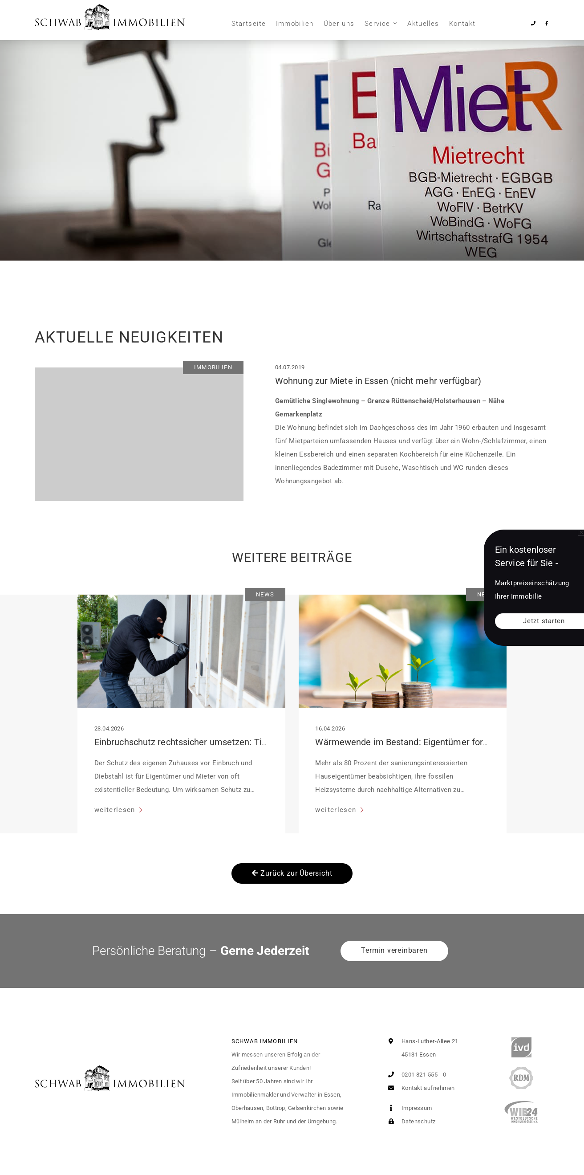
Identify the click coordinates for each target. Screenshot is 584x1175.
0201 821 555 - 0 (415, 1074)
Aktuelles (423, 24)
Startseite (248, 24)
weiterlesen (116, 810)
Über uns (339, 24)
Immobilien (295, 24)
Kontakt (462, 24)
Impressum (408, 1108)
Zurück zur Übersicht (292, 873)
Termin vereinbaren (394, 950)
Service (377, 24)
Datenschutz (409, 1121)
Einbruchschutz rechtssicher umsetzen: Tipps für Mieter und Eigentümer (239, 742)
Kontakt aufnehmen (419, 1088)
